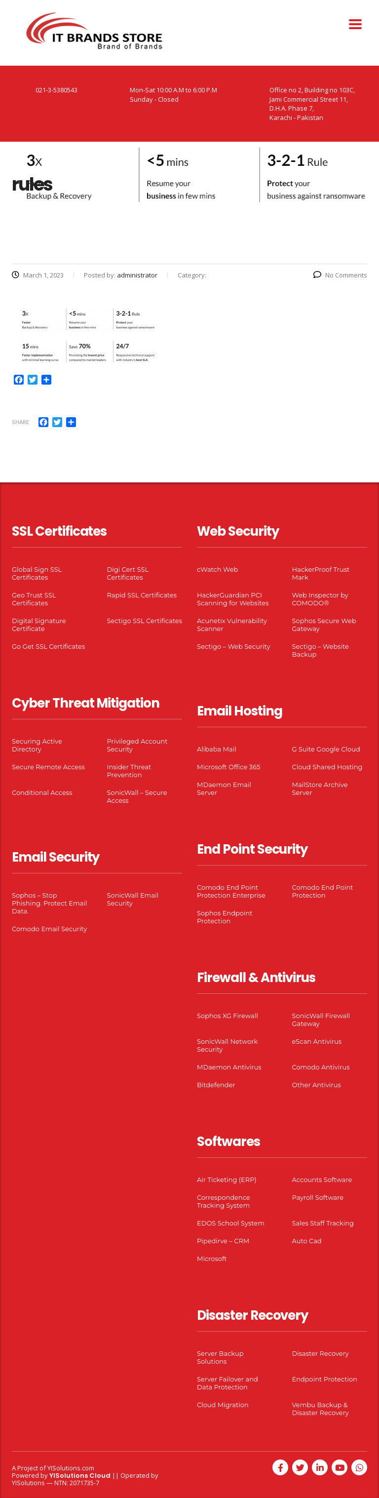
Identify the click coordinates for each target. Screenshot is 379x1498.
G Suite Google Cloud (326, 749)
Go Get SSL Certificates (48, 646)
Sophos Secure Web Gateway (324, 624)
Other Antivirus (316, 1085)
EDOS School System (231, 1223)
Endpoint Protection (324, 1379)
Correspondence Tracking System (223, 1201)
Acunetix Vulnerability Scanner (232, 624)
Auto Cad (307, 1241)
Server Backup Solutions (220, 1357)
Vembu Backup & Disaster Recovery (320, 1409)
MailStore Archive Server (320, 788)
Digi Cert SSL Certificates (128, 573)
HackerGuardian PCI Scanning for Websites (233, 599)
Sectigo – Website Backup (320, 650)
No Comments (340, 275)
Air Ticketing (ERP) (227, 1179)
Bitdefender (216, 1085)
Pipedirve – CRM (223, 1241)
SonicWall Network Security (227, 1045)
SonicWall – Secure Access (137, 796)
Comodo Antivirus (321, 1067)
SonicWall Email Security (133, 899)
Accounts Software (322, 1179)
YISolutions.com (70, 1467)
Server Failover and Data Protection (227, 1383)
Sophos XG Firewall (227, 1016)
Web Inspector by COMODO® (320, 599)
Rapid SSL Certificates (142, 595)
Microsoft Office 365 (228, 767)
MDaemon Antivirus (229, 1067)
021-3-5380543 (56, 89)
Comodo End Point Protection (322, 891)
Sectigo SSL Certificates (145, 621)
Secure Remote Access (48, 767)
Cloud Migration (223, 1405)
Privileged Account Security (137, 745)
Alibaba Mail (216, 749)
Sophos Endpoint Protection (224, 917)
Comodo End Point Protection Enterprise (231, 891)
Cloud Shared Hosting (327, 767)
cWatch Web (217, 569)
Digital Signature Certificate (39, 624)
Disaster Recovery (320, 1353)
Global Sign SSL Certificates (37, 573)
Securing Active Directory (37, 745)
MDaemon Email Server (224, 788)
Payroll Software (318, 1197)
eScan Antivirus (317, 1041)
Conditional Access (42, 792)
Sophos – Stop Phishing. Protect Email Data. (49, 903)
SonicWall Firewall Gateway (321, 1019)
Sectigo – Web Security (233, 646)
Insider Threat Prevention (129, 771)
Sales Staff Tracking (323, 1223)
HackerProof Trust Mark (321, 573)
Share (20, 422)
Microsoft (212, 1258)
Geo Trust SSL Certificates (34, 599)
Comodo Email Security (49, 929)
